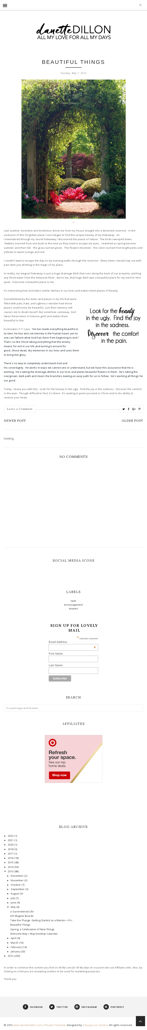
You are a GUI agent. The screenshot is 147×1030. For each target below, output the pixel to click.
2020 (11, 844)
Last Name (55, 665)
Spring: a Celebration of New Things (32, 929)
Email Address (72, 641)
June (14, 902)
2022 (11, 835)
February (16, 947)
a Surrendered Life (22, 911)
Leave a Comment (20, 409)
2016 (11, 858)
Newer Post (15, 420)
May (13, 907)
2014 (11, 867)
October (16, 884)
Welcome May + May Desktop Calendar (34, 933)
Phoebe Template (55, 1025)
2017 (11, 853)
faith (73, 601)
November (17, 880)
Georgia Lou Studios (95, 1025)
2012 (11, 956)
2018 (11, 849)
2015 (11, 862)
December (17, 875)
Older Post (132, 420)
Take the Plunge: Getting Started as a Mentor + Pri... (42, 920)
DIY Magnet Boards (22, 916)
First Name (56, 653)
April (14, 938)
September (18, 889)
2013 (11, 871)
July (13, 898)
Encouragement (73, 605)
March (15, 942)
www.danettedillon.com (28, 1025)
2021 (11, 840)
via (73, 222)
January (16, 951)
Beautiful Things (20, 924)
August (15, 893)
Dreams (73, 608)
